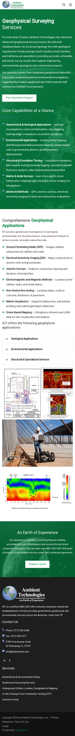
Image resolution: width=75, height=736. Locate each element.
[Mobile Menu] (70, 4)
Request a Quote (37, 564)
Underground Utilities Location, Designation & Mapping (29, 688)
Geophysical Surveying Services (18, 682)
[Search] (64, 5)
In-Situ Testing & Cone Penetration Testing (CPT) (27, 693)
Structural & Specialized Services (26, 359)
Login (6, 726)
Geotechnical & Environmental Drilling (21, 677)
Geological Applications (21, 338)
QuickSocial (21, 730)
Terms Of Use (22, 721)
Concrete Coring (10, 699)
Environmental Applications (23, 349)
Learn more (55, 615)
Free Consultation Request (19, 97)
